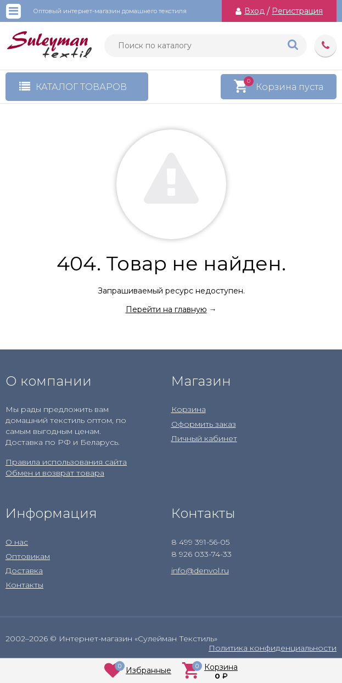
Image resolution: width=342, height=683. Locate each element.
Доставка (24, 570)
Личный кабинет (204, 438)
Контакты (24, 585)
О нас (16, 542)
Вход (254, 11)
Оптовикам (27, 556)
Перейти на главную (166, 309)
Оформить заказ (203, 424)
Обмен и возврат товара (54, 473)
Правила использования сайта (66, 462)
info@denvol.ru (200, 570)
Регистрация (297, 11)
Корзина (188, 409)
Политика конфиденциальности (273, 648)
